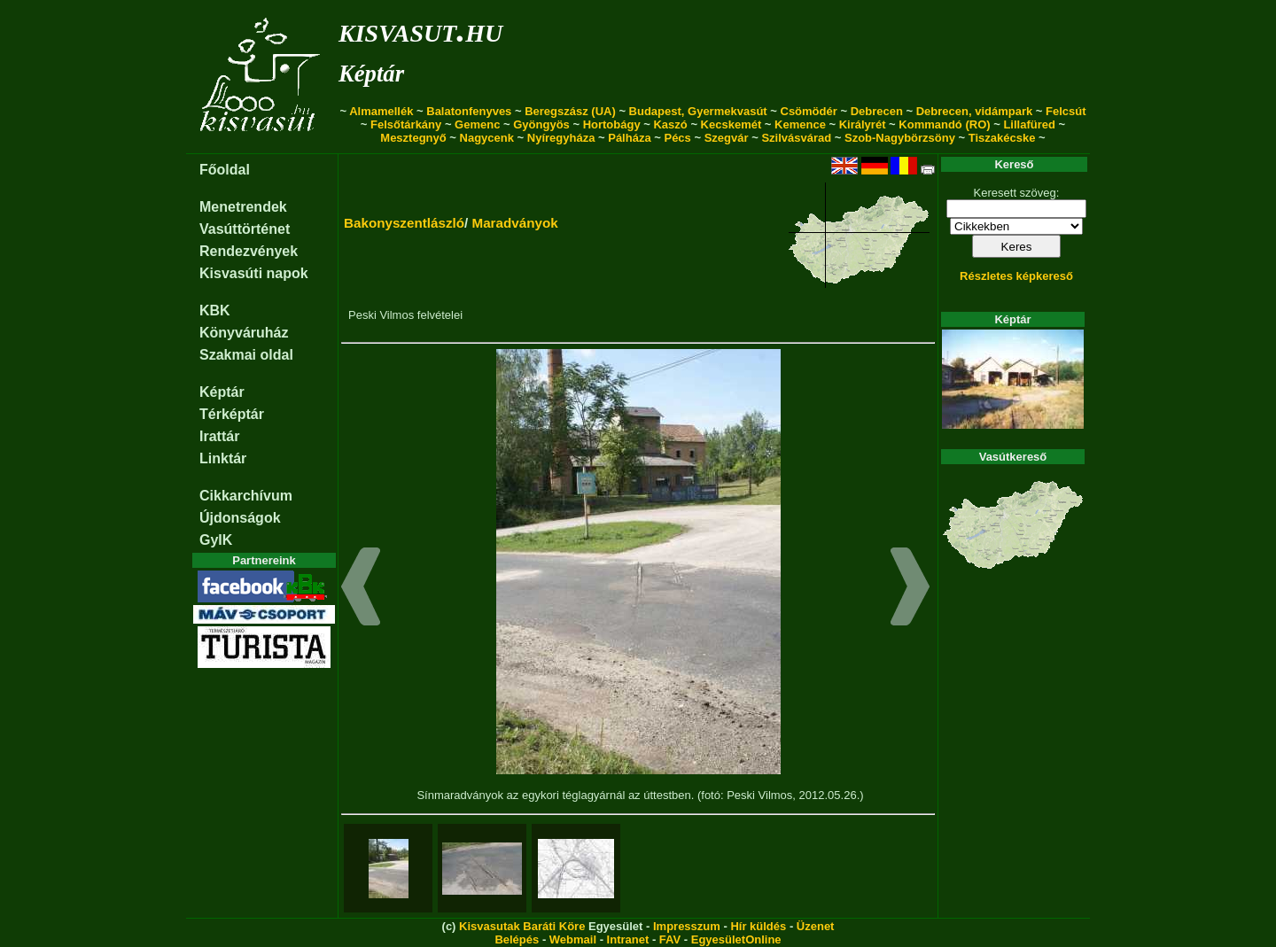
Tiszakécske (1002, 137)
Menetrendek (243, 206)
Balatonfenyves (468, 111)
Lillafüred (1029, 124)
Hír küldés (758, 926)
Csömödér (809, 111)
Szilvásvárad (796, 137)
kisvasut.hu (420, 30)
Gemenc (477, 124)
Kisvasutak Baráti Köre (522, 926)
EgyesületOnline (736, 939)
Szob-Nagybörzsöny (899, 137)
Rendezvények (248, 251)
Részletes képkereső (1016, 276)
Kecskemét (731, 124)
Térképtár (231, 414)
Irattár (219, 436)
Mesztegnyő (413, 137)
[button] (361, 589)
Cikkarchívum (245, 495)
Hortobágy (612, 124)
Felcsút (1066, 111)
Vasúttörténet (244, 229)
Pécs (677, 137)
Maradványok (514, 222)
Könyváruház (243, 332)
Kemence (800, 124)
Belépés (516, 939)
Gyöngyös (541, 124)
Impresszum (686, 926)
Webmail (572, 939)
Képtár (371, 73)
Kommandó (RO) (944, 124)
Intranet (628, 939)
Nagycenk (487, 137)
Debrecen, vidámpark (974, 111)
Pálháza (629, 137)
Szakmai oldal (246, 354)
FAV (670, 939)
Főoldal (224, 169)
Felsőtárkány (405, 124)
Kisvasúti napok (253, 273)
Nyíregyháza (561, 137)
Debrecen (877, 111)
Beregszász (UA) (570, 111)
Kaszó (670, 124)
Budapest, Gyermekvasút (698, 111)
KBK (214, 310)
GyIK (215, 539)
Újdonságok (240, 517)
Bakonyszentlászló (404, 222)
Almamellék (381, 111)
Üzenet (816, 926)
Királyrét (862, 124)
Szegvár (726, 137)
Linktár (222, 458)
